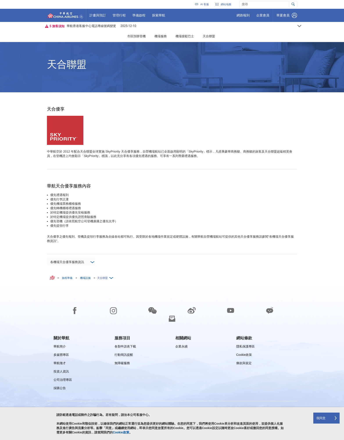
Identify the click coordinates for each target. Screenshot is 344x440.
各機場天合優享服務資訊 (72, 261)
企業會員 (262, 17)
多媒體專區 (61, 355)
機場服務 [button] (160, 36)
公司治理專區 (63, 380)
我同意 (321, 418)
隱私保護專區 (245, 347)
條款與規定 (244, 363)
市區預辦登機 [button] (136, 36)
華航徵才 (60, 363)
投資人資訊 (61, 372)
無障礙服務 (122, 363)
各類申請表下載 (125, 347)
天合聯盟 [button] (209, 36)
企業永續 (181, 347)
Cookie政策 (244, 355)
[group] (61, 338)
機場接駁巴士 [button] (185, 36)
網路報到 (243, 17)
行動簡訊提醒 (124, 355)
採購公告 (61, 388)
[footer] (172, 363)
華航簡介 (60, 347)
